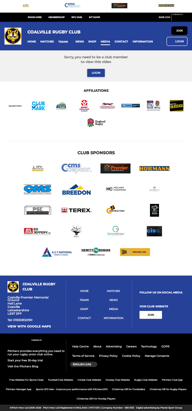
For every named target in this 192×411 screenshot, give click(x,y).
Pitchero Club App (172, 379)
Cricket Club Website (89, 379)
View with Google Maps (29, 326)
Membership (56, 17)
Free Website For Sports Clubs (26, 379)
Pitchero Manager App (18, 389)
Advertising (114, 346)
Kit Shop (94, 17)
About (97, 346)
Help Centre (80, 346)
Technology (149, 346)
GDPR (165, 346)
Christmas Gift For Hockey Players (96, 398)
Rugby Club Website (145, 379)
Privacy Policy (108, 356)
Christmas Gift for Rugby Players (168, 389)
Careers (131, 346)
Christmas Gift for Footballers (128, 389)
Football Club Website (60, 379)
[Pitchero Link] (180, 19)
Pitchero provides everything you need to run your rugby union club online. (36, 352)
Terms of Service (83, 356)
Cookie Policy (131, 356)
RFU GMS (76, 17)
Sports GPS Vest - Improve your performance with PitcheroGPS (71, 389)
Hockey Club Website (118, 379)
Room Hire (35, 17)
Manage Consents (157, 356)
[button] (31, 41)
